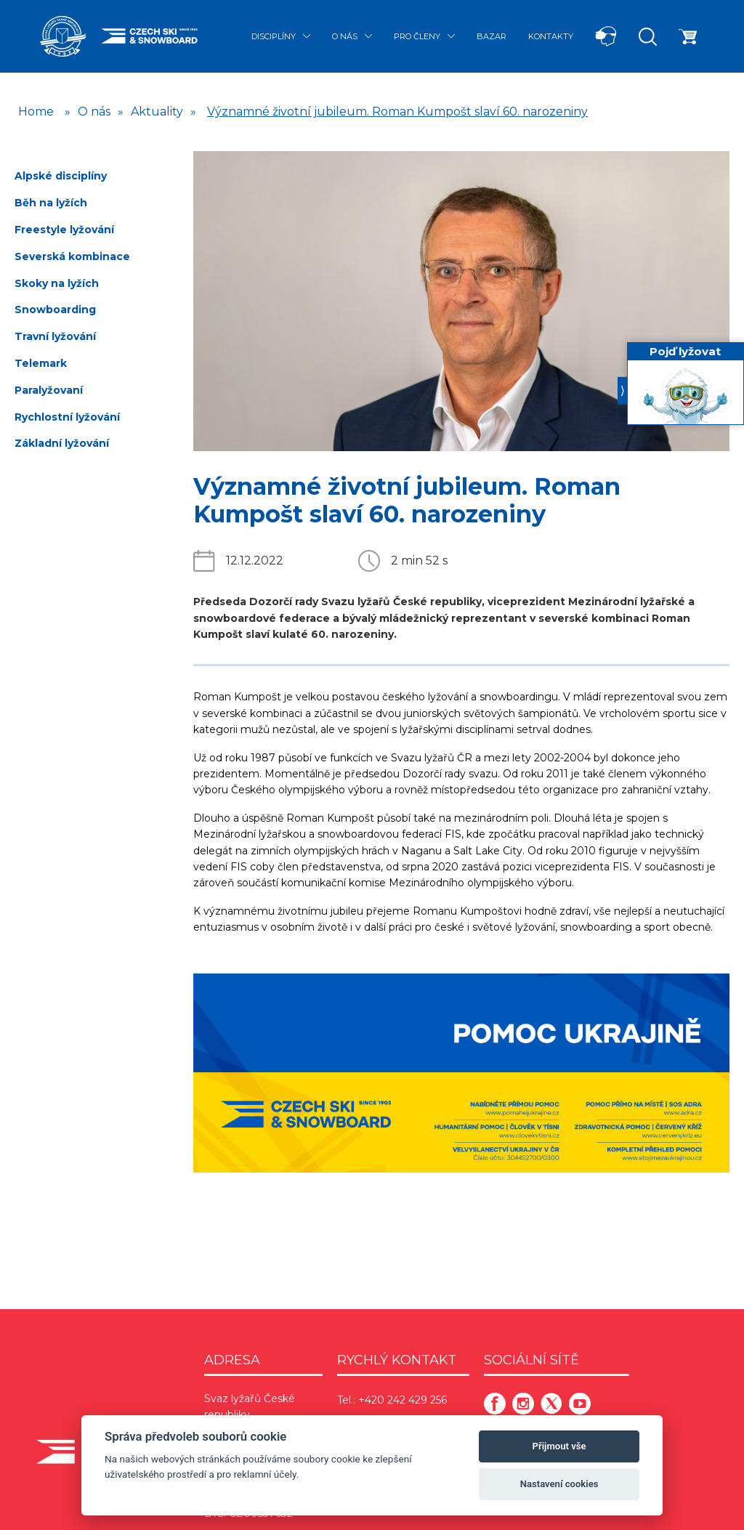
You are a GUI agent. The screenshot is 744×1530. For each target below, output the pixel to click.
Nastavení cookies (559, 1483)
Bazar (491, 36)
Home (36, 111)
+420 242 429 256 (402, 1399)
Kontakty (550, 36)
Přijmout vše (559, 1446)
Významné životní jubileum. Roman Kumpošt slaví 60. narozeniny (397, 111)
